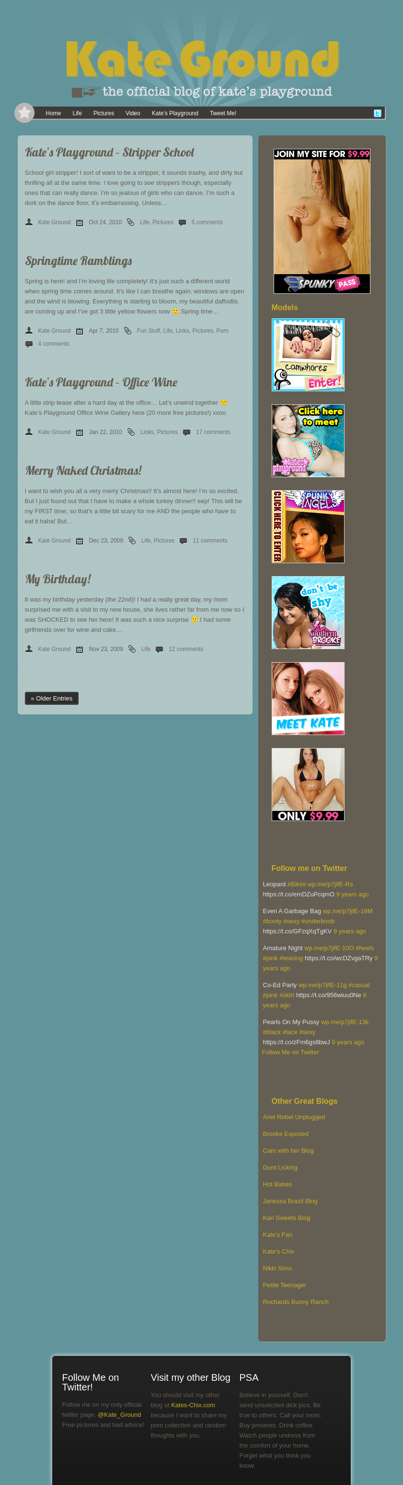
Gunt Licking (280, 1167)
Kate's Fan (278, 1234)
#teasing (291, 958)
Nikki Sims (277, 1268)
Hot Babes (277, 1184)
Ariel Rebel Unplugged (294, 1117)
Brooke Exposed (286, 1133)
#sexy (291, 921)
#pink (270, 958)
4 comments (53, 343)
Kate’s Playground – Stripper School (109, 152)
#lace (290, 1032)
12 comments (186, 649)
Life (77, 113)
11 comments (210, 540)
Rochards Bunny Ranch (296, 1301)
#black (272, 1032)
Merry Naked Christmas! (83, 470)
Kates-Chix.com (193, 1405)
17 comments (213, 432)
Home (53, 113)
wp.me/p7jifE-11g (322, 985)
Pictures (103, 113)
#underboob (317, 921)
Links (182, 330)
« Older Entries (52, 698)
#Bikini (297, 884)
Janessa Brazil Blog (290, 1201)
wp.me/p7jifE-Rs (330, 884)
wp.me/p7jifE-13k (345, 1022)
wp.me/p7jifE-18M (348, 911)
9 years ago (352, 894)
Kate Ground (54, 222)
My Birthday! (58, 578)
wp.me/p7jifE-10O (329, 948)
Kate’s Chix (279, 1251)
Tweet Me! (223, 113)
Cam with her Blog (288, 1150)
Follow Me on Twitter (290, 1052)
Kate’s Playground (175, 113)
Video (133, 113)
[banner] (202, 53)
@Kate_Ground (119, 1414)
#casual (359, 985)
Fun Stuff (148, 330)
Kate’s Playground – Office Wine (101, 381)
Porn (223, 330)
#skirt (286, 995)
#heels (365, 948)
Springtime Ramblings (78, 260)
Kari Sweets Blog (287, 1217)
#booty (272, 921)
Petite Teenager (285, 1285)
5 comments (207, 222)
